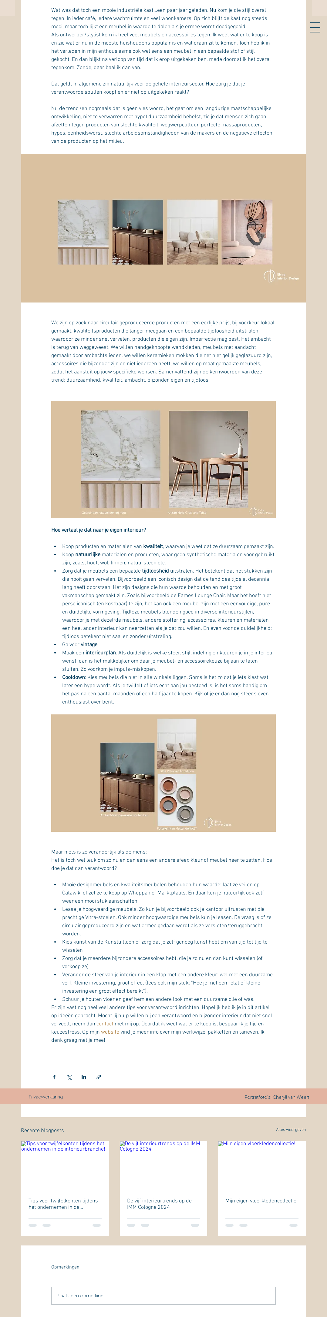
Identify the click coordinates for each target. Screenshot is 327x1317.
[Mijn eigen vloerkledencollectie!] (262, 1165)
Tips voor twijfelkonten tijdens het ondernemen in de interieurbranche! (63, 1204)
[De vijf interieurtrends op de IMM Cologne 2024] (163, 1165)
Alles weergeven (291, 1129)
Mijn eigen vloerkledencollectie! (261, 1201)
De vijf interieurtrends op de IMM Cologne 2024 (159, 1204)
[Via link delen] (99, 1077)
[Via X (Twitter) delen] (69, 1077)
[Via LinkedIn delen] (84, 1077)
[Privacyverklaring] (46, 1097)
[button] (315, 27)
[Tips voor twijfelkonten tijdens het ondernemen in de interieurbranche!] (65, 1165)
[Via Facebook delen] (54, 1077)
